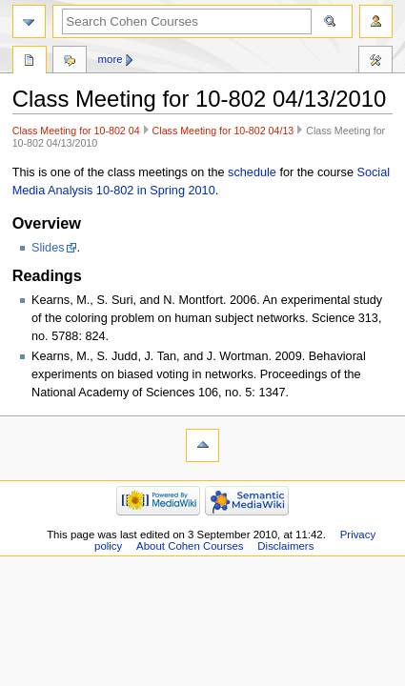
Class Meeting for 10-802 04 (76, 130)
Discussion (69, 62)
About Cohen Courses (189, 546)
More (110, 59)
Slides (48, 247)
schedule (252, 172)
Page (29, 62)
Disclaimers (285, 546)
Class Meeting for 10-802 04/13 (223, 130)
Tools (375, 62)
